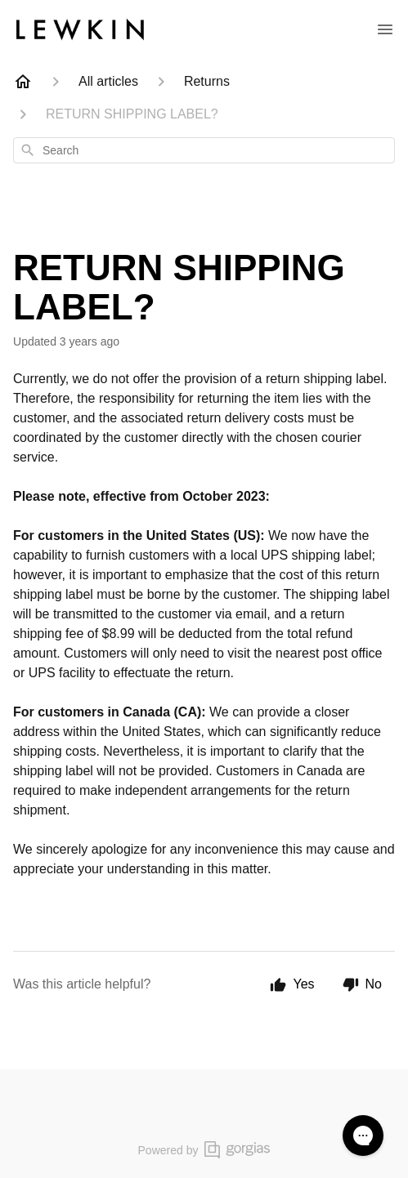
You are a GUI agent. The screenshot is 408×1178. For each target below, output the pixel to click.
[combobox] (204, 150)
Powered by (204, 1149)
